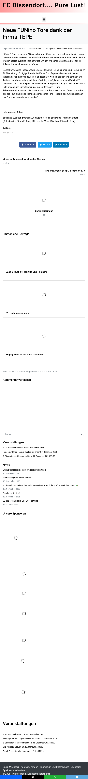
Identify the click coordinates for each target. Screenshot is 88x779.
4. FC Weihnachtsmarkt (13, 448)
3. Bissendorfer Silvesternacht (16, 456)
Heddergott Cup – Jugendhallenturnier (20, 452)
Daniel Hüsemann (44, 211)
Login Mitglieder (11, 767)
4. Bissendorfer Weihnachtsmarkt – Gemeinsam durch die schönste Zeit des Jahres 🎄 (40, 485)
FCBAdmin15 (38, 48)
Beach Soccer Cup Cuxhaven (15, 751)
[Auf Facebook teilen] (27, 145)
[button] (44, 19)
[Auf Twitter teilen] (45, 145)
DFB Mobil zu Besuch (12, 747)
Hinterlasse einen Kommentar (70, 48)
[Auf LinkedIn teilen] (61, 145)
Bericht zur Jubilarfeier (13, 493)
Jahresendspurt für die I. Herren (17, 478)
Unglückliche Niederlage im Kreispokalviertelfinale (24, 470)
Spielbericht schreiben (14, 770)
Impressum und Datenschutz (54, 767)
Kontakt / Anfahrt (29, 767)
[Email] (77, 777)
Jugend (51, 48)
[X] (33, 777)
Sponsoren (76, 767)
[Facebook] (11, 777)
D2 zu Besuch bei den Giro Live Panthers (20, 501)
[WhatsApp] (55, 777)
